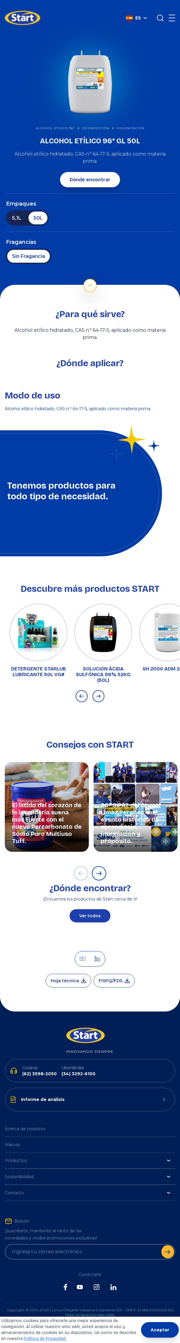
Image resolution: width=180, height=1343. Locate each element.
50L (38, 209)
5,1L (16, 209)
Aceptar (160, 1330)
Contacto (87, 1184)
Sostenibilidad (87, 1167)
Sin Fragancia (28, 247)
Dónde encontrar (90, 171)
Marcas (12, 1135)
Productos (87, 1151)
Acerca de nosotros (25, 1120)
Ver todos (90, 906)
